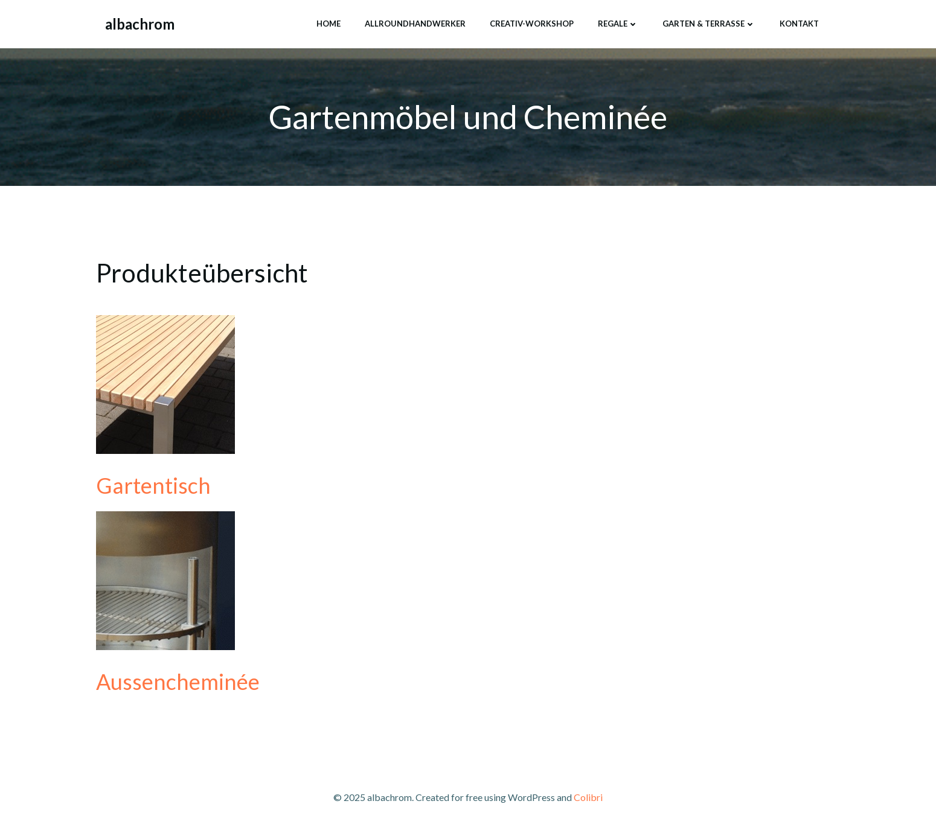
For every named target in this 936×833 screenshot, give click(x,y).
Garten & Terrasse (708, 23)
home (328, 23)
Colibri (588, 797)
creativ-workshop (532, 23)
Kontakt (799, 23)
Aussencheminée (178, 681)
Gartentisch (153, 485)
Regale (618, 23)
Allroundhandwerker (415, 23)
